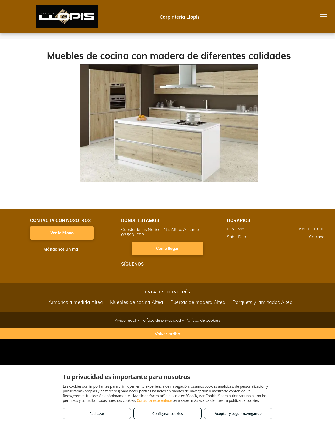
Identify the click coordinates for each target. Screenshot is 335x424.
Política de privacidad (161, 320)
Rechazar (96, 413)
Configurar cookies (167, 413)
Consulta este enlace (154, 400)
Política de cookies (202, 320)
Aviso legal (125, 320)
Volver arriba (167, 333)
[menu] (323, 17)
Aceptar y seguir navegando (238, 413)
